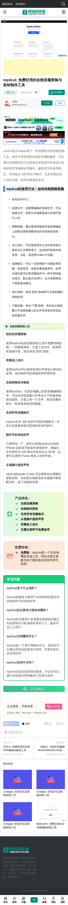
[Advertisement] (34, 67)
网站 (25, 199)
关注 (47, 103)
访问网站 (57, 92)
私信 (60, 103)
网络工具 (10, 92)
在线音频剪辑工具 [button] (17, 326)
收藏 (26, 723)
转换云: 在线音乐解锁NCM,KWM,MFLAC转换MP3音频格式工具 (51, 750)
